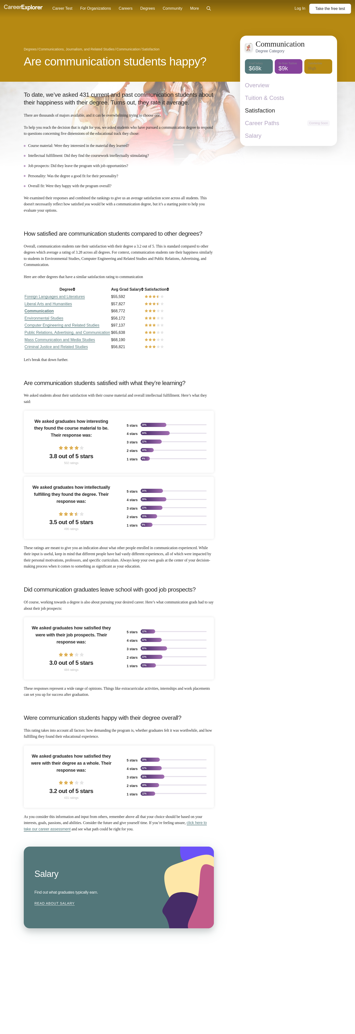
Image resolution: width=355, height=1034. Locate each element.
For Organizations (95, 8)
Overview (257, 85)
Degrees (147, 8)
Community (172, 8)
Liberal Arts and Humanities (48, 304)
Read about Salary (54, 903)
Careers (126, 8)
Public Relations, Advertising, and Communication (67, 332)
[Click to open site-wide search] (209, 8)
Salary (253, 135)
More (194, 8)
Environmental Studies (43, 318)
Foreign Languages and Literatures (54, 297)
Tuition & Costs (264, 98)
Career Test (62, 8)
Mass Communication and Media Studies (59, 340)
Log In (300, 8)
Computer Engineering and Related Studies (61, 325)
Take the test (330, 8)
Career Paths (262, 123)
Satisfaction (260, 110)
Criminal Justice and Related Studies (56, 347)
